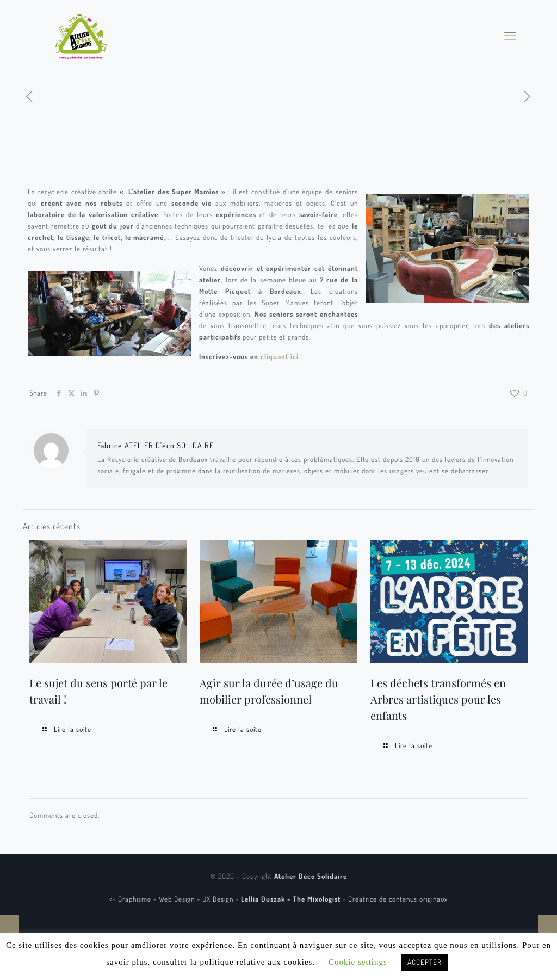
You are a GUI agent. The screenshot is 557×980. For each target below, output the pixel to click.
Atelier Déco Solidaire (310, 876)
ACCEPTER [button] (424, 962)
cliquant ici (280, 356)
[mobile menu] (510, 35)
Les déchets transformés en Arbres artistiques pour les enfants (438, 699)
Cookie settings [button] (358, 962)
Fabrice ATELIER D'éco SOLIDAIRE (155, 445)
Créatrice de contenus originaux (398, 899)
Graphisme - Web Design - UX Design (177, 899)
